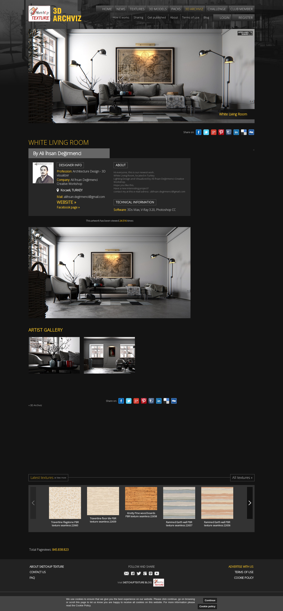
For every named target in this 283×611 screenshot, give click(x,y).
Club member (241, 9)
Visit (141, 582)
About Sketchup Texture (47, 566)
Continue (210, 600)
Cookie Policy (243, 578)
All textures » (242, 477)
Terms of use (244, 572)
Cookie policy (207, 606)
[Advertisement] (226, 249)
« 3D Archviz (35, 405)
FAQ (32, 578)
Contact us (38, 572)
